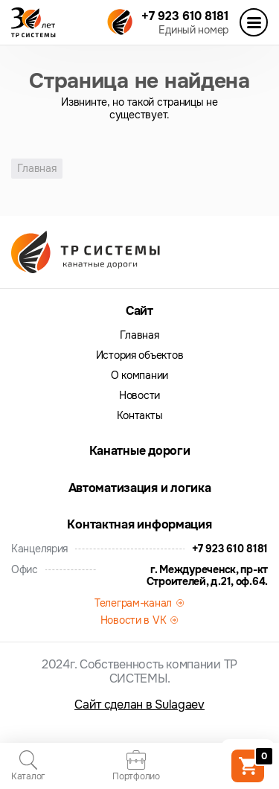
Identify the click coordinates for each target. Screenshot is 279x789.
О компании (139, 375)
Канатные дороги (139, 451)
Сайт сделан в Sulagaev (139, 704)
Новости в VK (133, 620)
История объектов (140, 355)
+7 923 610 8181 (184, 16)
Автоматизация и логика (139, 488)
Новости (139, 395)
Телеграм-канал (133, 603)
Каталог (28, 766)
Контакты (140, 415)
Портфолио (135, 766)
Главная (139, 335)
